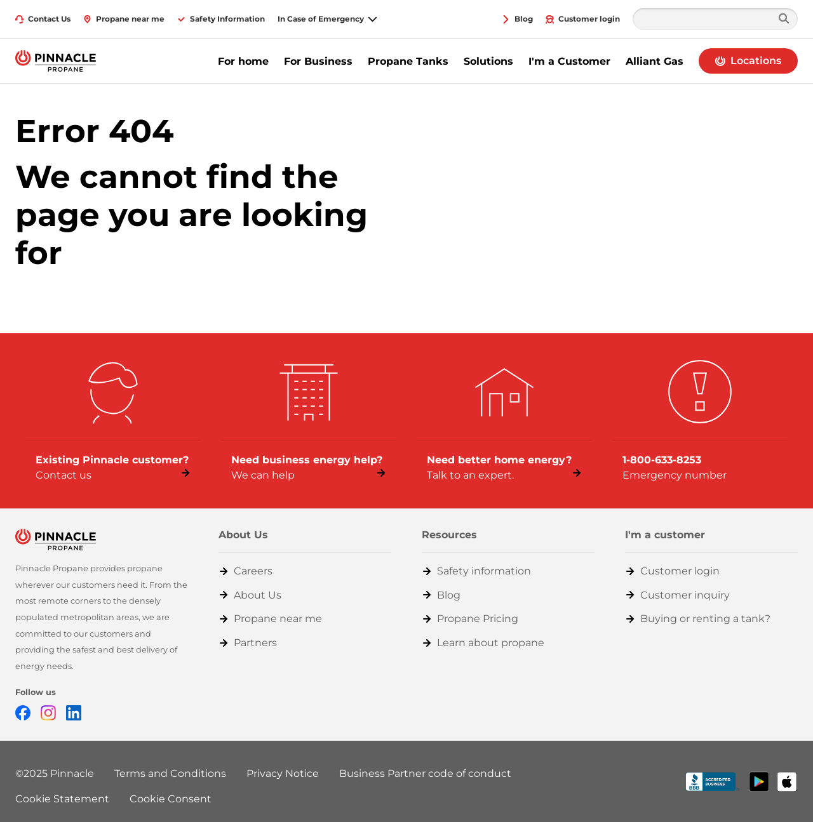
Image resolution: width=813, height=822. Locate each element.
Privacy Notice (282, 773)
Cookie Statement (62, 799)
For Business (318, 61)
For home (243, 61)
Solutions (488, 61)
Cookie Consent (171, 799)
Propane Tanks (408, 61)
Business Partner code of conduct (425, 773)
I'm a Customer (569, 61)
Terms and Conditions (170, 773)
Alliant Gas (654, 61)
